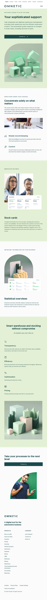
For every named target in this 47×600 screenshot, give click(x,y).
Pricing (6, 541)
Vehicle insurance (8, 546)
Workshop (7, 559)
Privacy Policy (14, 585)
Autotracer (7, 549)
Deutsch (11, 1)
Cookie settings (24, 585)
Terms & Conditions (9, 588)
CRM (5, 556)
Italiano (29, 1)
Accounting (7, 570)
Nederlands (40, 1)
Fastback (6, 551)
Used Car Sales (8, 536)
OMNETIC (11, 516)
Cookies (6, 585)
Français (34, 1)
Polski (19, 1)
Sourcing (6, 544)
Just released (28, 534)
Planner (6, 561)
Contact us (23, 36)
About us (27, 539)
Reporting (7, 573)
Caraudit (6, 539)
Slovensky (24, 1)
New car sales (8, 534)
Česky (16, 1)
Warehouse (7, 564)
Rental (6, 554)
